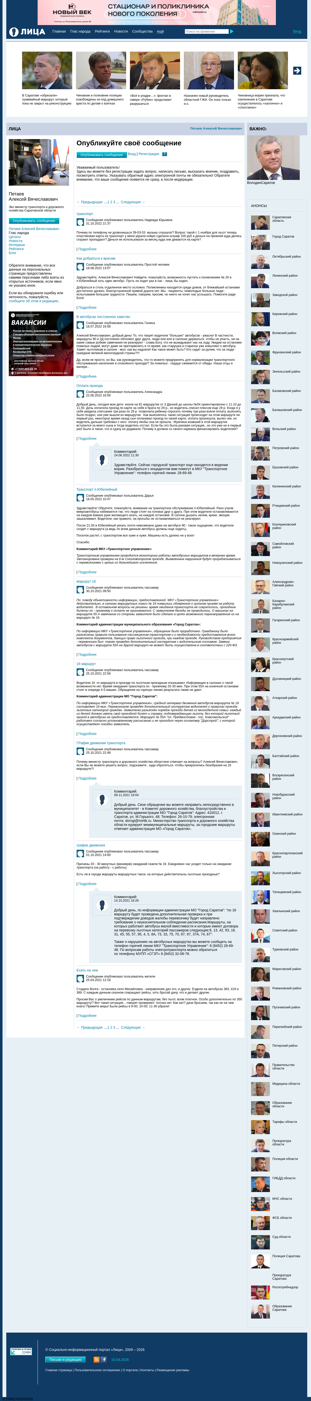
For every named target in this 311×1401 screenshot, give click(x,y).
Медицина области (286, 1084)
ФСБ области (282, 1218)
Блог (12, 253)
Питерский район (284, 1045)
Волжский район (284, 333)
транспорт (84, 214)
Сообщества (142, 31)
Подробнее (88, 249)
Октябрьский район (286, 256)
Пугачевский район (286, 1007)
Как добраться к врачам (95, 258)
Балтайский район (285, 756)
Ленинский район (285, 275)
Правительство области (283, 1066)
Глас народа (80, 31)
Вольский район (284, 429)
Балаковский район (286, 391)
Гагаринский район (286, 620)
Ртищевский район (286, 505)
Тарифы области (284, 1122)
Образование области (282, 1104)
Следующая (130, 202)
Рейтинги (102, 31)
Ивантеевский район (287, 814)
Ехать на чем (87, 970)
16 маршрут (86, 664)
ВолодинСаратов (261, 183)
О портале (130, 1370)
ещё (160, 31)
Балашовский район (287, 410)
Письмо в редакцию (65, 1360)
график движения (90, 845)
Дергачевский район (287, 736)
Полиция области (285, 1159)
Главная (59, 31)
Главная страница (58, 1370)
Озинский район (284, 833)
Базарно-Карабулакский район (283, 604)
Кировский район (284, 314)
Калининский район (286, 486)
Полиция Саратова (286, 1256)
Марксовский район (286, 969)
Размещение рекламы (173, 1370)
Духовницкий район (286, 679)
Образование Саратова (282, 1308)
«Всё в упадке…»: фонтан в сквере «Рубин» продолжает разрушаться (151, 99)
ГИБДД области (283, 1178)
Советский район (284, 930)
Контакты (147, 1370)
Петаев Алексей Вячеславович (216, 128)
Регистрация (149, 154)
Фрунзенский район (286, 352)
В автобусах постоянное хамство (103, 317)
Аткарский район (284, 698)
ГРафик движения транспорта (100, 743)
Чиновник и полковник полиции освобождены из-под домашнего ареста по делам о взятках (100, 99)
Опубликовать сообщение (102, 155)
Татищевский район (286, 892)
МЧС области (282, 1199)
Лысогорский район (286, 873)
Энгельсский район (286, 371)
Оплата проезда (89, 386)
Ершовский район (285, 467)
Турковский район (285, 949)
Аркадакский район (286, 717)
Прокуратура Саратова (281, 1276)
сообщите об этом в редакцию (33, 301)
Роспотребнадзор (285, 1287)
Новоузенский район (287, 563)
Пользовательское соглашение (97, 1370)
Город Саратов (283, 236)
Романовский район (286, 988)
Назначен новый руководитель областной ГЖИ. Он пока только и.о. (207, 99)
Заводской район (284, 295)
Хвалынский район (286, 911)
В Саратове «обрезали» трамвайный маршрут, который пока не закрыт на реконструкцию (46, 99)
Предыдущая (92, 202)
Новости (121, 31)
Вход (297, 31)
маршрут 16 (86, 581)
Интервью (17, 245)
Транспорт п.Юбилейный (96, 489)
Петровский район (285, 448)
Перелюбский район (287, 1027)
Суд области (281, 1237)
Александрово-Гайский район (283, 583)
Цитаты (15, 237)
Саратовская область (281, 219)
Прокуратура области (281, 1142)
